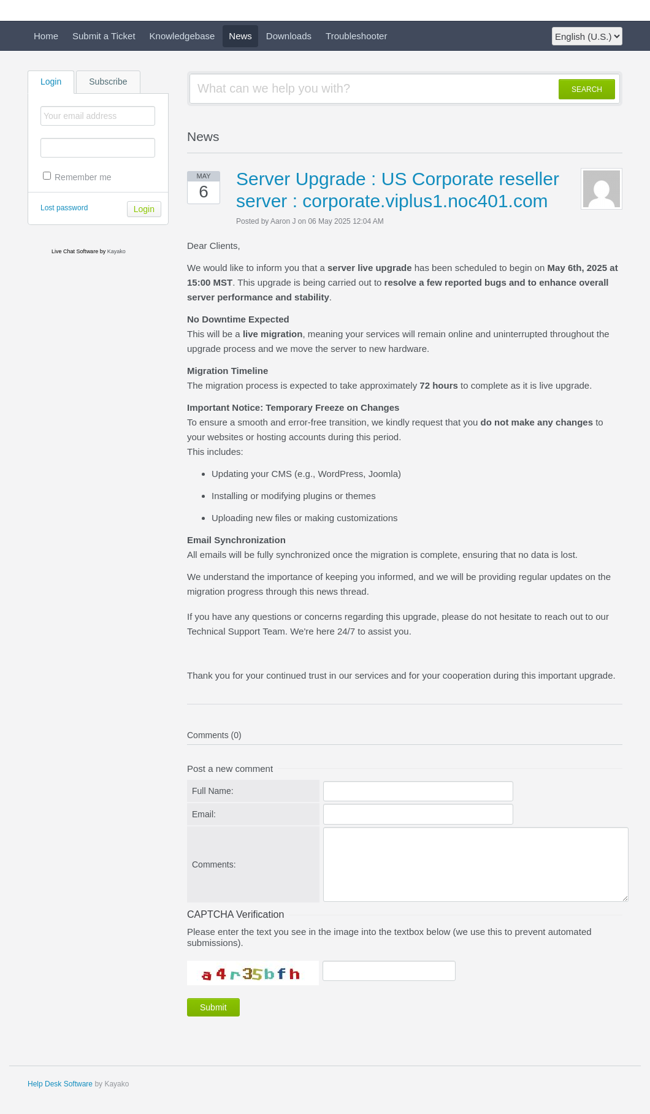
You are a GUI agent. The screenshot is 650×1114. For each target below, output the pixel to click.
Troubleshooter (356, 36)
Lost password (64, 208)
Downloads (289, 36)
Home (46, 36)
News (240, 36)
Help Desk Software (60, 1084)
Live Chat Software (75, 251)
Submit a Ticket (104, 36)
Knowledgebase (182, 36)
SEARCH (587, 89)
